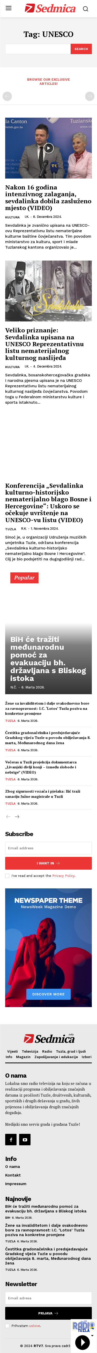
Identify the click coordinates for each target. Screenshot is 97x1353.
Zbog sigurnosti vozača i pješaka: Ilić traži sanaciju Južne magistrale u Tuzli (42, 794)
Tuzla (10, 529)
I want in (48, 863)
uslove (34, 1326)
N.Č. (13, 687)
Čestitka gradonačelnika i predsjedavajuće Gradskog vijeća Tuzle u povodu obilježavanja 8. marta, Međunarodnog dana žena (48, 737)
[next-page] (16, 817)
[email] (48, 848)
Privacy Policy (63, 876)
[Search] (81, 49)
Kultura (12, 217)
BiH (7, 1217)
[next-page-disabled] (89, 96)
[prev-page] (7, 96)
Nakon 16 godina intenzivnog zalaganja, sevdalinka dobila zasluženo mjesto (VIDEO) (48, 197)
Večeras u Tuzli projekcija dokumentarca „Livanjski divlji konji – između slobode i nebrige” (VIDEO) (41, 767)
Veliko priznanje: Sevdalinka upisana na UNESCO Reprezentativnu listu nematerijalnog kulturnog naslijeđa (44, 344)
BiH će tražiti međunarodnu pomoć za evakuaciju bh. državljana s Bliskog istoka (48, 659)
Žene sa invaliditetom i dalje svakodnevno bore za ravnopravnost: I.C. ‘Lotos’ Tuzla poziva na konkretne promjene (47, 708)
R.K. (24, 528)
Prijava (48, 1313)
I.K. (27, 217)
